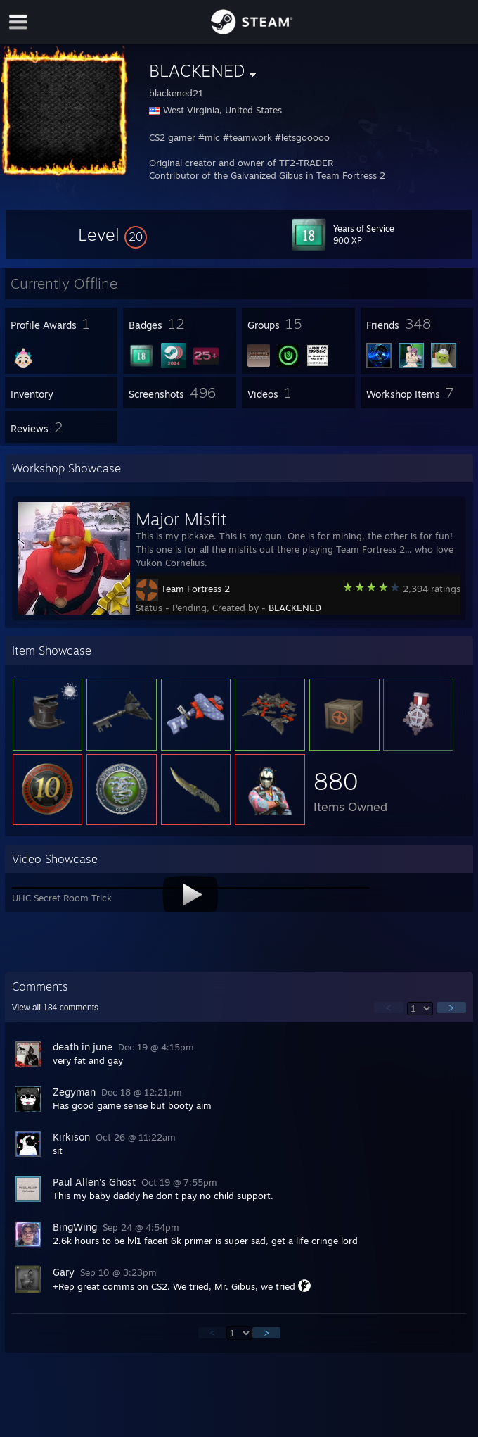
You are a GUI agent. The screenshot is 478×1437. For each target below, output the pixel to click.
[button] (112, 234)
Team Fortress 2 (195, 588)
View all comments (55, 1007)
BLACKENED (295, 607)
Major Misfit (181, 518)
